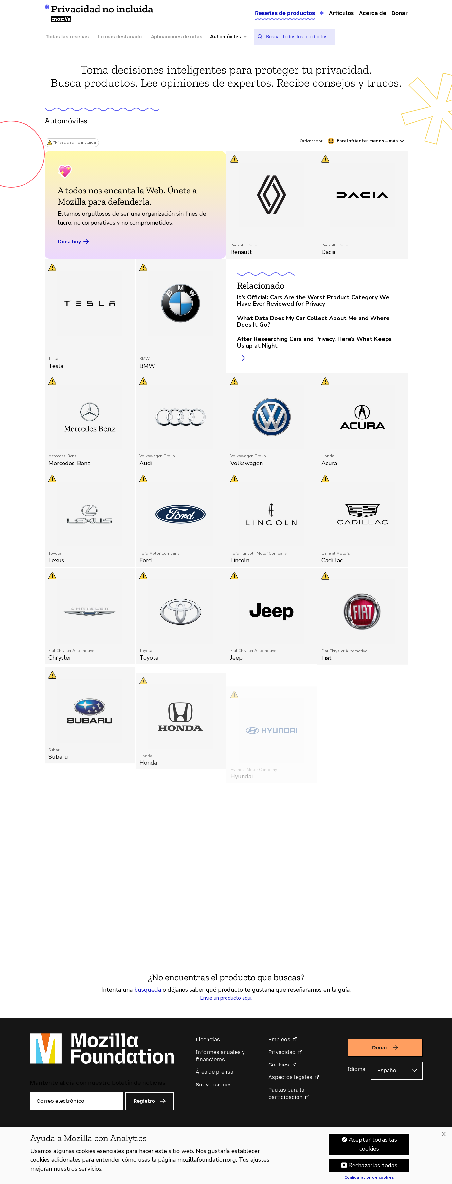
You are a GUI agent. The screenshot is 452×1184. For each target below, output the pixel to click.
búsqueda (147, 989)
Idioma (356, 1069)
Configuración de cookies (369, 1180)
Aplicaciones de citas (176, 37)
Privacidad (282, 1052)
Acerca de (372, 13)
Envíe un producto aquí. (226, 998)
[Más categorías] (232, 37)
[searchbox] (298, 36)
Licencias (208, 1039)
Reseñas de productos (285, 13)
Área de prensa (214, 1072)
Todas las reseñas (67, 37)
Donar (399, 13)
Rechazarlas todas (372, 1168)
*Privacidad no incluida (74, 142)
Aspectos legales (290, 1077)
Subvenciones (214, 1085)
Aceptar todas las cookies (373, 1146)
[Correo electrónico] (76, 1101)
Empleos (279, 1039)
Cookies (278, 1065)
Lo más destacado (120, 37)
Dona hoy (74, 242)
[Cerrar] (443, 1136)
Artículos (341, 13)
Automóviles (66, 120)
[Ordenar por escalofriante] (366, 141)
